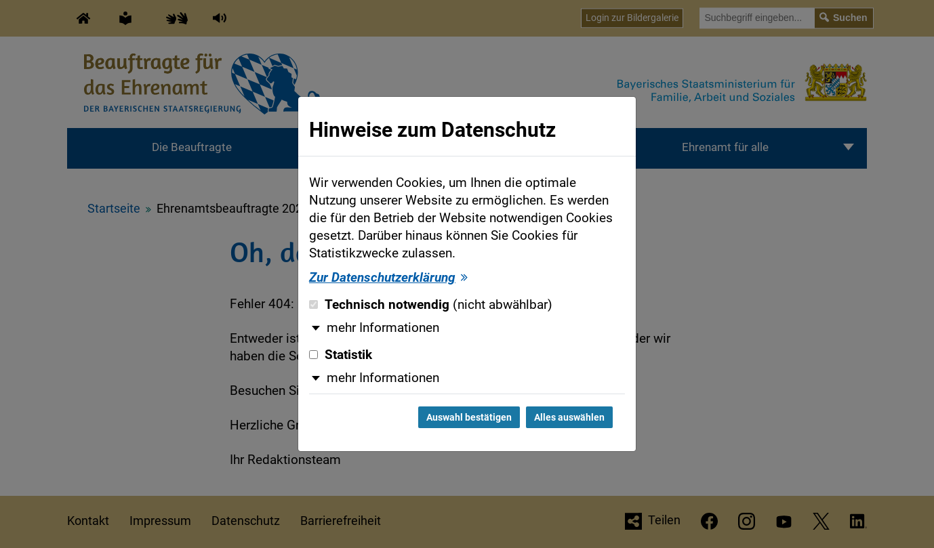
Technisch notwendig (430, 304)
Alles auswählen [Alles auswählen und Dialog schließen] (569, 417)
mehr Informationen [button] (383, 327)
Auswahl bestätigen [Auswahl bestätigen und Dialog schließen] (469, 417)
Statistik (340, 354)
